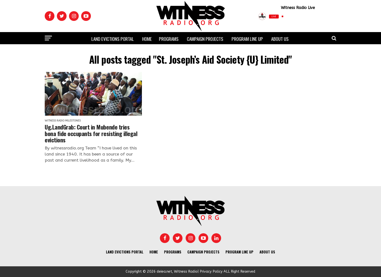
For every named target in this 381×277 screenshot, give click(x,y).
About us (280, 38)
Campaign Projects (205, 38)
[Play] (323, 16)
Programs (169, 38)
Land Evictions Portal (112, 38)
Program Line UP (247, 38)
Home (147, 38)
